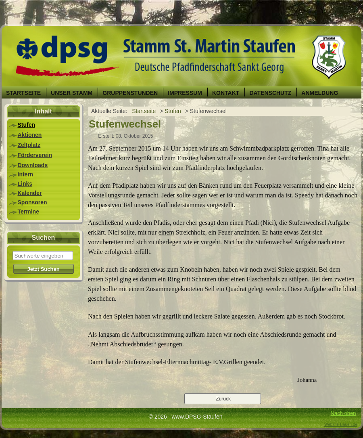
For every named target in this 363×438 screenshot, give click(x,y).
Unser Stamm (71, 93)
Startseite (23, 93)
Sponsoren (32, 202)
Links (25, 183)
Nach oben (343, 413)
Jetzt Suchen (43, 269)
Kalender (30, 193)
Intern (25, 174)
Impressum (185, 93)
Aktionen (30, 135)
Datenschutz (270, 93)
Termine (28, 211)
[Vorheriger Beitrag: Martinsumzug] (223, 399)
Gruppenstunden (130, 93)
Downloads (33, 165)
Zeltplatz (29, 145)
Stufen (26, 125)
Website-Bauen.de (340, 424)
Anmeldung (319, 93)
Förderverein (35, 155)
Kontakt (225, 93)
